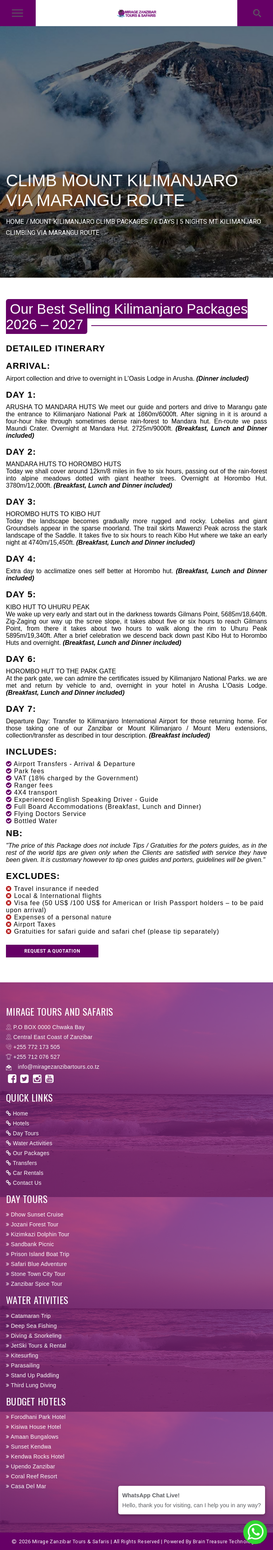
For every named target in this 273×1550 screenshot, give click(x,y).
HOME (15, 221)
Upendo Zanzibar (30, 1466)
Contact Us (24, 1183)
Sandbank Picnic (30, 1244)
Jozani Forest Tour (32, 1224)
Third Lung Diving (31, 1385)
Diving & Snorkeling (34, 1336)
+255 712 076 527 (36, 1057)
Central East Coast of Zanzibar (52, 1037)
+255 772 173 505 (36, 1047)
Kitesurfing (22, 1355)
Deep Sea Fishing (31, 1326)
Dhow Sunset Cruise (34, 1214)
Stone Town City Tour (35, 1274)
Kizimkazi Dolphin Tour (37, 1234)
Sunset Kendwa (28, 1446)
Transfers (21, 1163)
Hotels (17, 1123)
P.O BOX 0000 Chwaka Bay (49, 1027)
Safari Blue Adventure (36, 1264)
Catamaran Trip (28, 1316)
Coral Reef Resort (31, 1476)
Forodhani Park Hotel (35, 1417)
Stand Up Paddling (32, 1375)
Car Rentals (24, 1173)
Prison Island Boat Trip (37, 1254)
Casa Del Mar (26, 1486)
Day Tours (22, 1133)
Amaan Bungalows (32, 1437)
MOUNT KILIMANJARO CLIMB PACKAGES (89, 221)
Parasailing (23, 1365)
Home (17, 1113)
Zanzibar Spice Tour (34, 1284)
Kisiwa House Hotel (33, 1427)
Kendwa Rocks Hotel (35, 1456)
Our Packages (28, 1153)
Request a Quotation (52, 951)
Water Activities (29, 1143)
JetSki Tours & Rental (36, 1345)
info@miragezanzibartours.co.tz (58, 1067)
